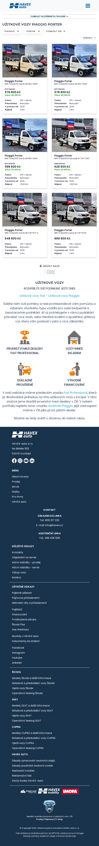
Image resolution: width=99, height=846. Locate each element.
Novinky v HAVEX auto (25, 636)
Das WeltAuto (20, 629)
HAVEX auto (19, 502)
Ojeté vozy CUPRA (23, 743)
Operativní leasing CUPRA (28, 748)
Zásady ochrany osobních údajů (39, 836)
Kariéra (16, 577)
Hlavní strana (20, 476)
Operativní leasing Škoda (27, 693)
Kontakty (17, 552)
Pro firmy (17, 497)
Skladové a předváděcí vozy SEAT (32, 710)
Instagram (18, 653)
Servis (15, 486)
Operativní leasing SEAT (26, 720)
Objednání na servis (24, 557)
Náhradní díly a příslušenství (29, 603)
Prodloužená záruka (24, 619)
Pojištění (17, 609)
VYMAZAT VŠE (55, 31)
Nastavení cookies (23, 770)
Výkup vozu (19, 572)
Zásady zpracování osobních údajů (33, 760)
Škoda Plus (18, 624)
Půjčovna (49, 819)
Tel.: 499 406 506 (49, 538)
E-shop (59, 819)
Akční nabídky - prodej (26, 562)
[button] (90, 38)
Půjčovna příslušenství (26, 598)
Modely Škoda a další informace (31, 678)
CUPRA (16, 726)
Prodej (16, 481)
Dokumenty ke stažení (26, 641)
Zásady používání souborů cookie (32, 765)
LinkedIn (17, 663)
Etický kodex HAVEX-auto (27, 780)
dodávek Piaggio (60, 406)
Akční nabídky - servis (25, 567)
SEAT (15, 699)
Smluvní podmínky (67, 836)
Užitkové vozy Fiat (32, 296)
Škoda (16, 672)
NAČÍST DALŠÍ (50, 266)
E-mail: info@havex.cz (49, 525)
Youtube (17, 658)
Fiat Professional (75, 393)
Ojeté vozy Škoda (22, 688)
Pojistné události (22, 593)
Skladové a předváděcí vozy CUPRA (34, 738)
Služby (16, 491)
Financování (19, 614)
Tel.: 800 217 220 (49, 520)
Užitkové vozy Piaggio (64, 296)
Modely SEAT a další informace (31, 705)
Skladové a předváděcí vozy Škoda (33, 683)
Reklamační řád (21, 775)
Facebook (18, 648)
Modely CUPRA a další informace (32, 733)
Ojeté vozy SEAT (22, 715)
